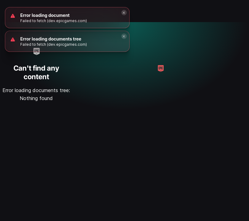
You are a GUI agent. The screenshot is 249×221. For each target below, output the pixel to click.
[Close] (124, 36)
